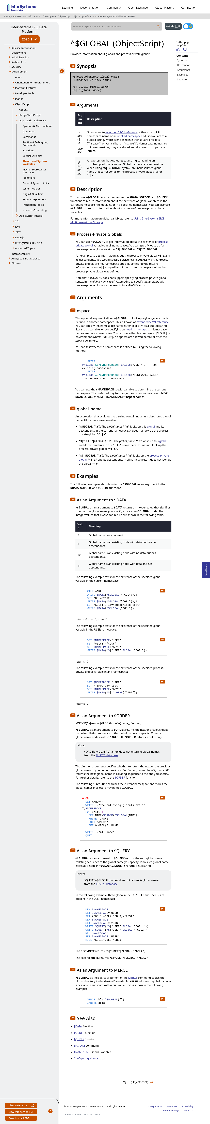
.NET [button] (18, 232)
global (151, 426)
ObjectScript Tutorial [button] (31, 215)
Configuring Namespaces (90, 1058)
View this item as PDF (21, 1112)
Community (114, 7)
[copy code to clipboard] (162, 360)
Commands (29, 136)
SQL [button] (17, 221)
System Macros (31, 188)
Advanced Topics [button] (25, 248)
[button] (72, 65)
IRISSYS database (107, 755)
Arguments (183, 69)
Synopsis (182, 60)
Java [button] (17, 226)
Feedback (206, 569)
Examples (182, 74)
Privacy (151, 1106)
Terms (160, 1106)
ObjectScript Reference (83, 16)
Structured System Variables (109, 16)
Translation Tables (33, 204)
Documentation (89, 7)
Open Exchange (138, 7)
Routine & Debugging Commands (35, 143)
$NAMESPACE (82, 1052)
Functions (28, 150)
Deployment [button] (18, 52)
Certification (188, 7)
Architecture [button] (18, 62)
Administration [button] (20, 57)
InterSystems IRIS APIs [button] (28, 242)
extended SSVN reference (121, 132)
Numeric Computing (35, 210)
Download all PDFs (19, 1118)
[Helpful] (178, 50)
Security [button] (16, 66)
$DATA (78, 1026)
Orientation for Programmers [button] (32, 82)
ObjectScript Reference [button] (32, 120)
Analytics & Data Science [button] (25, 258)
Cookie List (188, 1110)
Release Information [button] (23, 48)
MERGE (132, 978)
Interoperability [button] (20, 253)
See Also (182, 79)
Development (50, 16)
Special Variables (32, 155)
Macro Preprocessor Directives (34, 171)
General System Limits (36, 183)
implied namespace (129, 136)
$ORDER (120, 777)
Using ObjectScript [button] (30, 115)
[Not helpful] (185, 50)
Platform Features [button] (25, 88)
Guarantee (172, 1106)
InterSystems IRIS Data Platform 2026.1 (23, 16)
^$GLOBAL (130, 16)
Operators (29, 131)
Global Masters (164, 7)
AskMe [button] (174, 26)
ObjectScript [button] (22, 104)
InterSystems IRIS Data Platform (29, 29)
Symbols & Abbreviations (37, 126)
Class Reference (21, 1106)
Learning (67, 7)
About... (19, 77)
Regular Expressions (34, 199)
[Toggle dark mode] (188, 26)
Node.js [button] (19, 237)
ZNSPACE (79, 1045)
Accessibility (187, 1106)
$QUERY (79, 1039)
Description (183, 65)
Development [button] (19, 71)
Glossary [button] (16, 263)
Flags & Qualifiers (33, 194)
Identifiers (29, 177)
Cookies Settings (171, 1110)
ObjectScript (64, 16)
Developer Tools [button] (24, 93)
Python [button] (19, 98)
